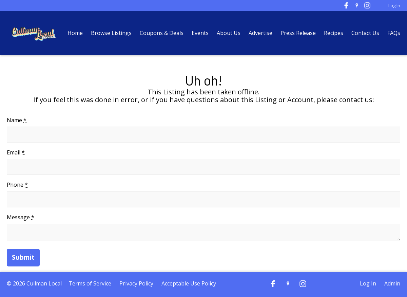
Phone (17, 185)
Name (16, 120)
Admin (392, 283)
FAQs (393, 33)
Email (16, 152)
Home (75, 33)
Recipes (333, 33)
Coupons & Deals (161, 33)
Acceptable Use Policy (188, 283)
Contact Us (365, 33)
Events (200, 33)
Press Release (298, 33)
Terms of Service (90, 283)
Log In (394, 5)
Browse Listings (111, 33)
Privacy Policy (136, 283)
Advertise (260, 33)
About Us (228, 33)
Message (20, 217)
